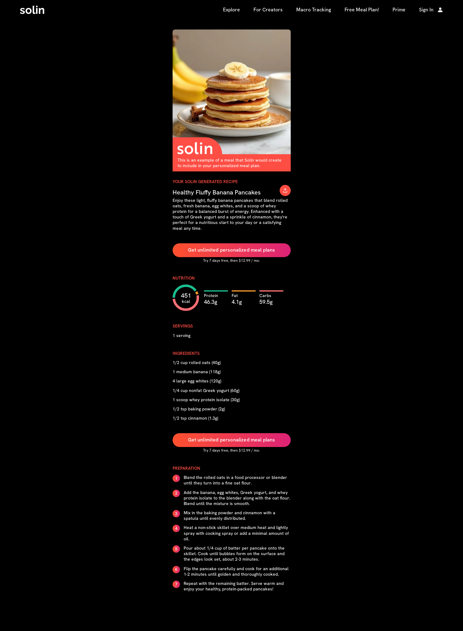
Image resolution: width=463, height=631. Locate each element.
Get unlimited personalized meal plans (231, 250)
